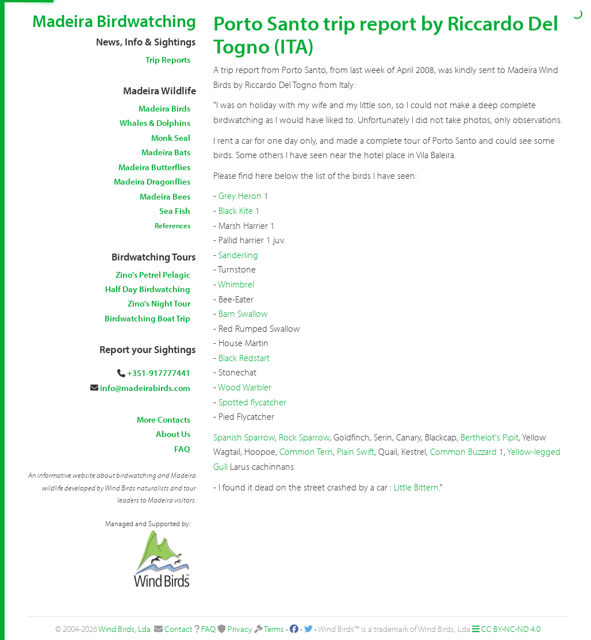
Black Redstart (244, 357)
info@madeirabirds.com (145, 387)
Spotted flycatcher (252, 402)
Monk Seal (170, 137)
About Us (173, 433)
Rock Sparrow (304, 437)
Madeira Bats (165, 152)
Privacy (240, 628)
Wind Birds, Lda (124, 628)
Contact (178, 628)
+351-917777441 (158, 372)
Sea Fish (174, 210)
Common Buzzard (463, 451)
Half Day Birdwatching (147, 288)
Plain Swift (355, 451)
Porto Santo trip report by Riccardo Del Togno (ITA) (385, 34)
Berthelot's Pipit (489, 437)
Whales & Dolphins (155, 122)
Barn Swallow (243, 313)
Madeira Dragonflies (152, 181)
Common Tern (306, 451)
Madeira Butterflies (154, 167)
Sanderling (238, 254)
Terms (274, 628)
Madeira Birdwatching (114, 21)
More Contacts (163, 419)
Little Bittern (416, 487)
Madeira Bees (165, 196)
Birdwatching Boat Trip (147, 318)
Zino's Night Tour (159, 303)
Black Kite (235, 210)
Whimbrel (236, 284)
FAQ (182, 448)
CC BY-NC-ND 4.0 (510, 628)
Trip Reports (167, 59)
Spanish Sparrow (244, 437)
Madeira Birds (164, 108)
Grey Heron (240, 195)
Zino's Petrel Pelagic (153, 274)
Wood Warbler (244, 387)
